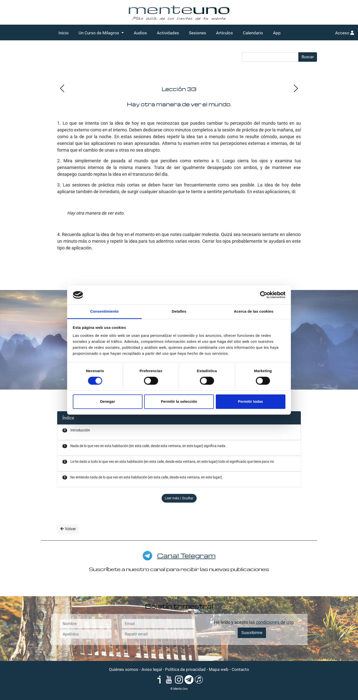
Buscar (308, 57)
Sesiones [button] (197, 32)
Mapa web (218, 669)
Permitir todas (250, 401)
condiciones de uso (275, 622)
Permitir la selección (179, 401)
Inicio (63, 32)
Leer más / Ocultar (179, 498)
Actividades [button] (168, 32)
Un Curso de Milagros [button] (99, 32)
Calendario (253, 32)
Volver (68, 528)
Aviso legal (151, 669)
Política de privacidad (185, 669)
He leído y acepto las (252, 622)
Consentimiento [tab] (104, 311)
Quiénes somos (123, 669)
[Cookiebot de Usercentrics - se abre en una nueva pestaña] (263, 295)
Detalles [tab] (179, 311)
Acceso (344, 32)
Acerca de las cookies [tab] (253, 311)
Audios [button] (140, 32)
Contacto (240, 669)
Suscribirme (251, 632)
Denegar (107, 401)
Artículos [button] (224, 32)
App (277, 32)
